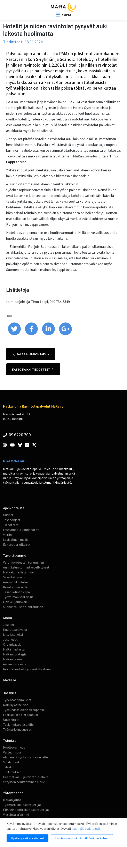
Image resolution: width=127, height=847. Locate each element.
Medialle (9, 680)
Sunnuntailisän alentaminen (23, 607)
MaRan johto (12, 800)
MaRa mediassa (14, 649)
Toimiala (9, 740)
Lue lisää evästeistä (86, 828)
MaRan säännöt (14, 659)
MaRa (7, 617)
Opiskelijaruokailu (16, 602)
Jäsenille (9, 693)
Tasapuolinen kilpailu (18, 592)
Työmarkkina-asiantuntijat (22, 805)
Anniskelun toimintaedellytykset (26, 567)
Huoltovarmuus (14, 747)
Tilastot (9, 767)
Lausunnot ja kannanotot (21, 530)
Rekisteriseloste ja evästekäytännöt (28, 669)
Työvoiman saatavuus (18, 597)
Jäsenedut (10, 639)
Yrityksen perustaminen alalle (24, 782)
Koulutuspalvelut (15, 629)
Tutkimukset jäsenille (18, 724)
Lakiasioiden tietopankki (20, 715)
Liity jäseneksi (13, 634)
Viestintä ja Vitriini (16, 814)
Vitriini (8, 535)
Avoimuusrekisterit (16, 664)
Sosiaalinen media (16, 539)
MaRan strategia (14, 654)
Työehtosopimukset (17, 700)
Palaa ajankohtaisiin (31, 354)
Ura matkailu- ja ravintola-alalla (25, 777)
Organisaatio (12, 644)
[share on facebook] (31, 334)
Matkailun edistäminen (19, 572)
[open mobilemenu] (63, 14)
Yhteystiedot (13, 792)
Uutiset (8, 515)
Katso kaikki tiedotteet (32, 369)
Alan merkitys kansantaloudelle (25, 757)
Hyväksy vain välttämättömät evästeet (82, 838)
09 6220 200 (17, 434)
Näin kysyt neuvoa (15, 705)
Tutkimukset (12, 772)
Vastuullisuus (12, 752)
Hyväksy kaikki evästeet (27, 838)
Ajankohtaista (13, 508)
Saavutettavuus (14, 577)
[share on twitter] (14, 334)
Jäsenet (8, 625)
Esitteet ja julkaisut (17, 544)
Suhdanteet (11, 762)
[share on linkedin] (48, 334)
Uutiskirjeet (11, 720)
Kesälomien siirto (15, 587)
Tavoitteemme (14, 555)
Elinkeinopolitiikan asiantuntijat (26, 810)
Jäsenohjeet (12, 520)
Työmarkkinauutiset (17, 729)
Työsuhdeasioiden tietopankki (24, 710)
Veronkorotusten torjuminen (23, 562)
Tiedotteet (11, 525)
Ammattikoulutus (15, 582)
